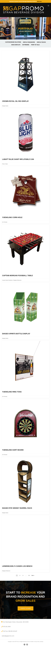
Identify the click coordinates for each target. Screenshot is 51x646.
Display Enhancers (29, 42)
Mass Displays (15, 44)
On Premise (25, 44)
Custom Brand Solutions (13, 42)
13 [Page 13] (29, 575)
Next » (33, 575)
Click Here (39, 1)
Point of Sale (35, 44)
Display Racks (41, 42)
